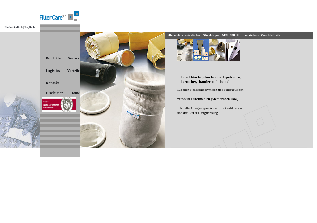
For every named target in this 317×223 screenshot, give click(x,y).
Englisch (29, 27)
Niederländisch (14, 27)
